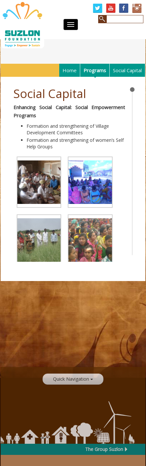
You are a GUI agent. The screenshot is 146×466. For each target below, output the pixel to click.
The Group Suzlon (104, 449)
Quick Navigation (73, 379)
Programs (94, 70)
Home (70, 70)
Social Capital (127, 70)
